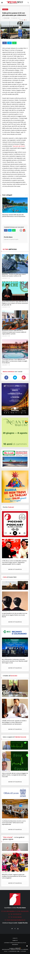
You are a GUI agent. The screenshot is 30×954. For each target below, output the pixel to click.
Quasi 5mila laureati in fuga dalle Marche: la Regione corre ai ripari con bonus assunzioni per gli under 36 (15, 303)
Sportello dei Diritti (19, 146)
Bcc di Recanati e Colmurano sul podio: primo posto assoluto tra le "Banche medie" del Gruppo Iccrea (15, 661)
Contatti (15, 938)
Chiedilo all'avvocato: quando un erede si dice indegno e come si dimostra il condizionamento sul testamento (14, 722)
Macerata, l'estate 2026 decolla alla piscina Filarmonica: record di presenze (13, 215)
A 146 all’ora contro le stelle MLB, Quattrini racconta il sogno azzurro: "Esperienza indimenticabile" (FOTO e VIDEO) (14, 562)
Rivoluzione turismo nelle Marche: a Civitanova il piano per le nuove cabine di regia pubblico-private (14, 332)
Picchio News (8, 237)
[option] (15, 208)
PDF (25, 19)
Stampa (22, 19)
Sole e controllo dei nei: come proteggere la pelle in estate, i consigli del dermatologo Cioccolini (15, 774)
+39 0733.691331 (17, 914)
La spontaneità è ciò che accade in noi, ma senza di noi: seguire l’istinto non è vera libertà (14, 615)
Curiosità (5, 9)
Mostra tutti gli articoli (15, 569)
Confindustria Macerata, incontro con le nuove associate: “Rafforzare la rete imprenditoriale (14, 822)
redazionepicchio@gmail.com (17, 920)
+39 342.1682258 (17, 917)
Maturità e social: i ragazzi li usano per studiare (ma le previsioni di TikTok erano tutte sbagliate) (14, 876)
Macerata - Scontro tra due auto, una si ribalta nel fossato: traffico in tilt (13, 275)
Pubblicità (15, 940)
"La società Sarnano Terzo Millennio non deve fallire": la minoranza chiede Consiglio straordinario (14, 361)
